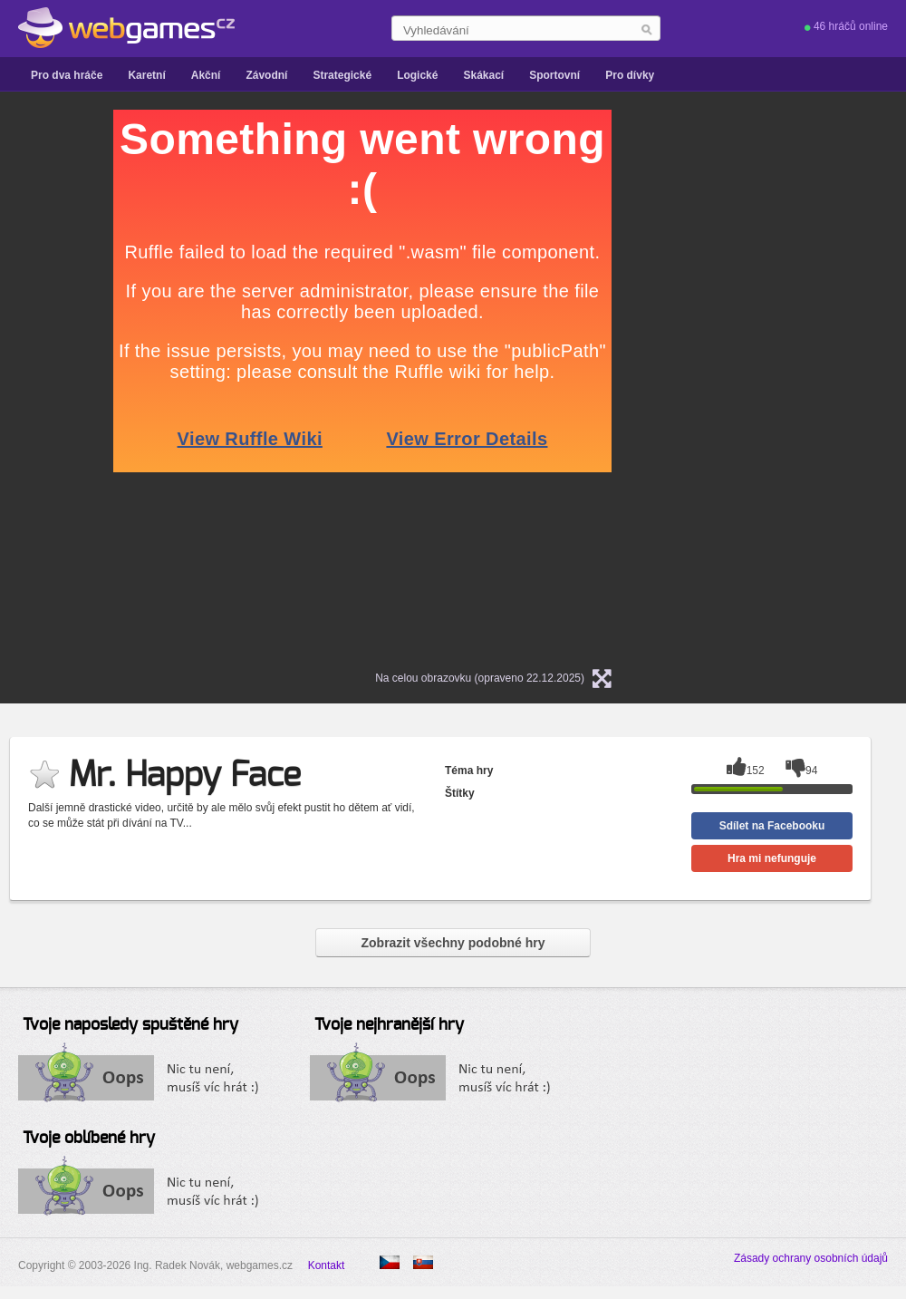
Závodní (266, 75)
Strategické (342, 75)
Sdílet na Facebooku (772, 825)
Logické (417, 75)
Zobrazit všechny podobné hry (453, 942)
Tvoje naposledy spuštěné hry (130, 1025)
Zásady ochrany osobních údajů (811, 1258)
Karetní (146, 75)
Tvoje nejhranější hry (389, 1025)
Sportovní (554, 75)
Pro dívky (629, 75)
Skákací (483, 75)
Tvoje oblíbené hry (89, 1138)
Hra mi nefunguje (772, 858)
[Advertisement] (738, 382)
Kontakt (326, 1265)
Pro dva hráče (66, 75)
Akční (206, 75)
